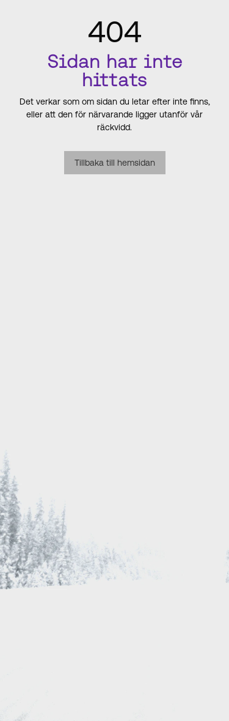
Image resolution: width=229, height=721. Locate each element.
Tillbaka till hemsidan (115, 163)
